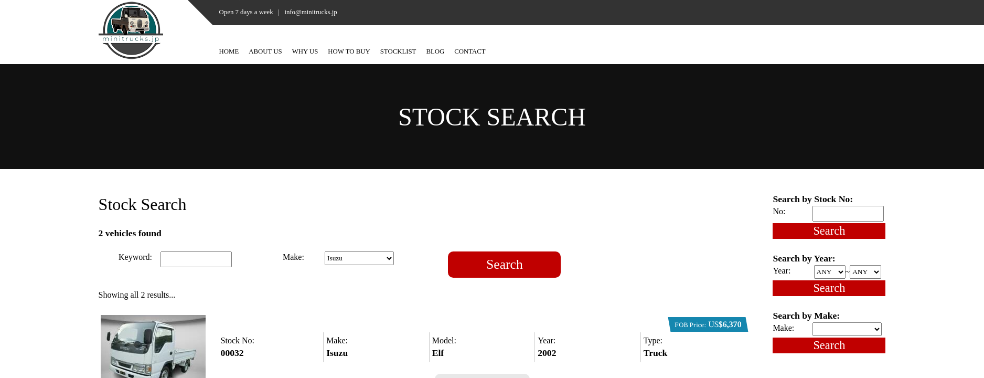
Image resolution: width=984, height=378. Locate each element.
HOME (229, 51)
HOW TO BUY (349, 51)
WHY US (305, 51)
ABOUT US (265, 51)
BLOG (435, 51)
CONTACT (469, 51)
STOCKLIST (398, 51)
